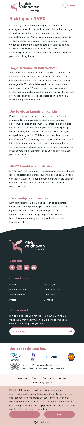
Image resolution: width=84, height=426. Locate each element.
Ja (25, 414)
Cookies (62, 378)
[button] (65, 7)
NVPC (16, 25)
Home (12, 284)
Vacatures (49, 294)
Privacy (35, 378)
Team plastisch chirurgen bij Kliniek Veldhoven (39, 72)
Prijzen (13, 299)
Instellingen (42, 422)
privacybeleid (35, 323)
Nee (59, 414)
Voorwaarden (48, 378)
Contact (48, 299)
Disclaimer (23, 378)
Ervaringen (50, 284)
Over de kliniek (52, 289)
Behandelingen (17, 289)
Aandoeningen (17, 294)
